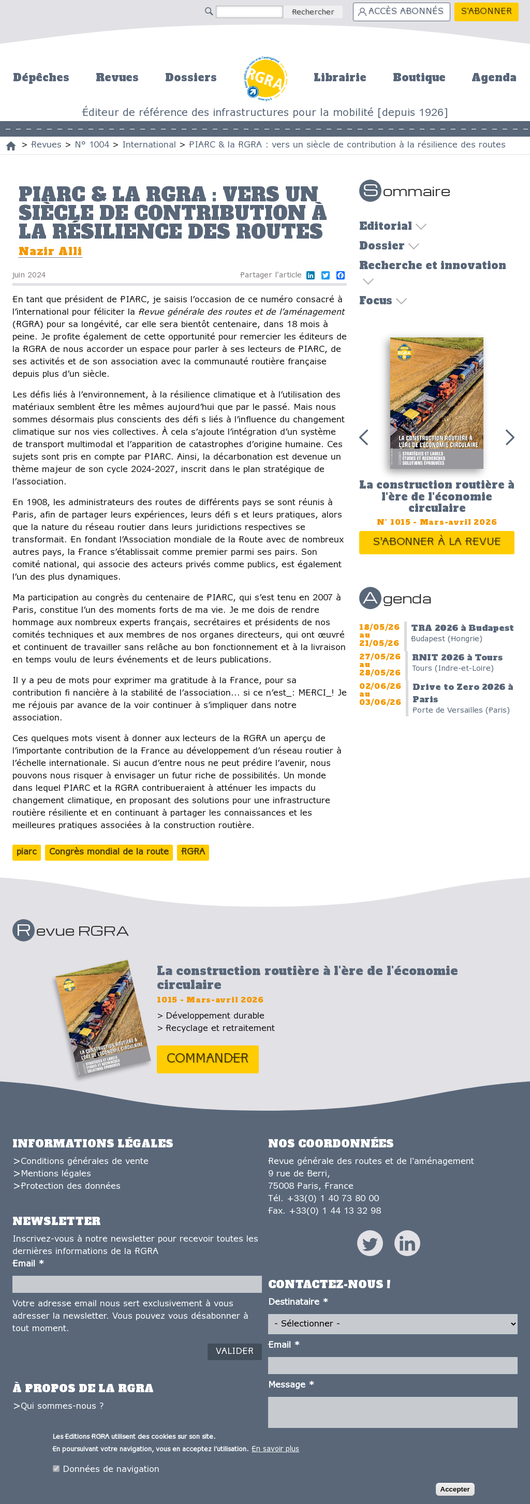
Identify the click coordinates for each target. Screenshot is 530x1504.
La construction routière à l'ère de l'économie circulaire (436, 496)
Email (28, 1264)
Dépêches (41, 77)
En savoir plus (275, 1451)
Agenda (494, 77)
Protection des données (71, 1186)
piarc (27, 852)
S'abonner (486, 12)
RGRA (193, 852)
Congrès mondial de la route (109, 852)
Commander (208, 1059)
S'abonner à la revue (437, 542)
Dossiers (191, 77)
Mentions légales (56, 1174)
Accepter (455, 1491)
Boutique (419, 77)
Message (291, 1385)
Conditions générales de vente (85, 1162)
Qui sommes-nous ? (62, 1406)
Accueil (265, 77)
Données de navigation (111, 1471)
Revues (117, 77)
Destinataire (298, 1302)
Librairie (340, 77)
